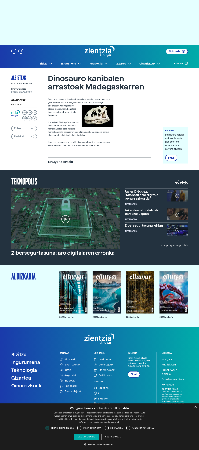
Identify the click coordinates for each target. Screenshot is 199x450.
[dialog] (99, 426)
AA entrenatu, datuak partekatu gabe (141, 212)
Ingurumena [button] (71, 63)
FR (35, 112)
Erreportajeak (70, 391)
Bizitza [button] (46, 63)
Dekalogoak (103, 364)
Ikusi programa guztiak (174, 245)
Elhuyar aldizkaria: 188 (21, 83)
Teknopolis (24, 181)
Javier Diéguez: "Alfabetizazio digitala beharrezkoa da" (141, 195)
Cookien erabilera (173, 379)
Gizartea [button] (123, 63)
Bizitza (19, 354)
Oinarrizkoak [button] (149, 63)
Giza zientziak (18, 100)
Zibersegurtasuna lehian (144, 225)
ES (30, 112)
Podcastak (68, 386)
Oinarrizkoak (26, 386)
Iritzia (65, 370)
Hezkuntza (102, 359)
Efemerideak (104, 370)
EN (24, 118)
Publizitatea (169, 364)
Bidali (171, 157)
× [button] (195, 407)
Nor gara (167, 359)
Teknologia (24, 370)
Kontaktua (168, 384)
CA (29, 118)
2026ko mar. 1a (66, 317)
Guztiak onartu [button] (86, 436)
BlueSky (101, 398)
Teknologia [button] (98, 63)
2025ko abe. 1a (100, 317)
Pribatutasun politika (169, 372)
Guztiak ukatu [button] (113, 436)
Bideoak (67, 380)
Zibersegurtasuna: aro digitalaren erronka (63, 253)
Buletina (181, 63)
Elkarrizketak (70, 364)
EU (24, 112)
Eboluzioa (16, 104)
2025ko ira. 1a (132, 317)
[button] (13, 51)
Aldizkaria (177, 51)
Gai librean (103, 375)
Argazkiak (68, 375)
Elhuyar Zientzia (18, 89)
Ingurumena (25, 362)
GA (34, 118)
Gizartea (21, 378)
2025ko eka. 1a (166, 317)
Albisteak (18, 77)
